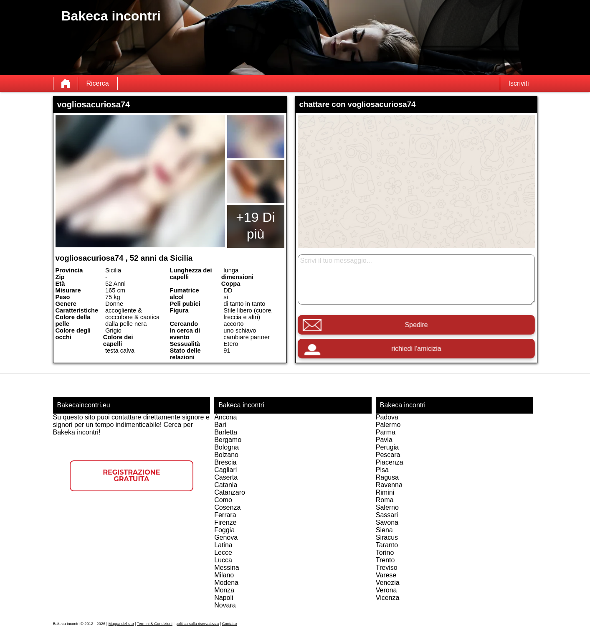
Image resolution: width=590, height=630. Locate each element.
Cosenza (227, 507)
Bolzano (226, 454)
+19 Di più (255, 225)
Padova (387, 417)
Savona (387, 522)
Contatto (229, 624)
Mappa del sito (121, 624)
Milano (224, 575)
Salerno (387, 507)
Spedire (416, 324)
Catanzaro (229, 492)
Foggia (224, 529)
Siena (384, 529)
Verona (386, 590)
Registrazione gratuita (131, 475)
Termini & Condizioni (154, 624)
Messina (226, 567)
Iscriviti (519, 83)
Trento (385, 560)
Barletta (225, 432)
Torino (385, 552)
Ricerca (97, 83)
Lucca (223, 560)
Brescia (225, 462)
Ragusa (387, 477)
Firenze (225, 522)
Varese (386, 575)
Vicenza (388, 597)
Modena (226, 582)
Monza (224, 590)
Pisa (382, 469)
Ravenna (389, 484)
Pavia (384, 439)
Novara (225, 605)
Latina (223, 545)
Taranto (387, 545)
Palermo (388, 424)
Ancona (225, 417)
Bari (220, 424)
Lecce (223, 552)
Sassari (387, 514)
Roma (385, 499)
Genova (226, 537)
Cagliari (225, 469)
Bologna (226, 447)
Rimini (385, 492)
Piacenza (389, 462)
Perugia (387, 447)
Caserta (226, 477)
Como (223, 499)
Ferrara (225, 514)
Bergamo (227, 439)
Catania (225, 484)
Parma (385, 432)
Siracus (387, 537)
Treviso (387, 567)
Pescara (388, 454)
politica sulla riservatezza (197, 624)
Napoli (223, 597)
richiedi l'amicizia (416, 348)
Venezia (388, 582)
